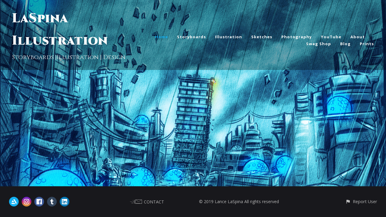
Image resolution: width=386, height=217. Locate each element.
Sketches (261, 36)
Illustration (228, 36)
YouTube (331, 36)
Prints (367, 43)
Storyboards (191, 36)
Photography (296, 36)
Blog (345, 43)
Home (161, 36)
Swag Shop (318, 43)
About (357, 36)
